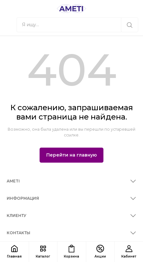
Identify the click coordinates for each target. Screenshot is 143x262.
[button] (8, 24)
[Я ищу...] (129, 24)
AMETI (13, 181)
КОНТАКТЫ (18, 232)
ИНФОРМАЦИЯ (23, 198)
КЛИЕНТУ (16, 215)
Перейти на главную (71, 155)
